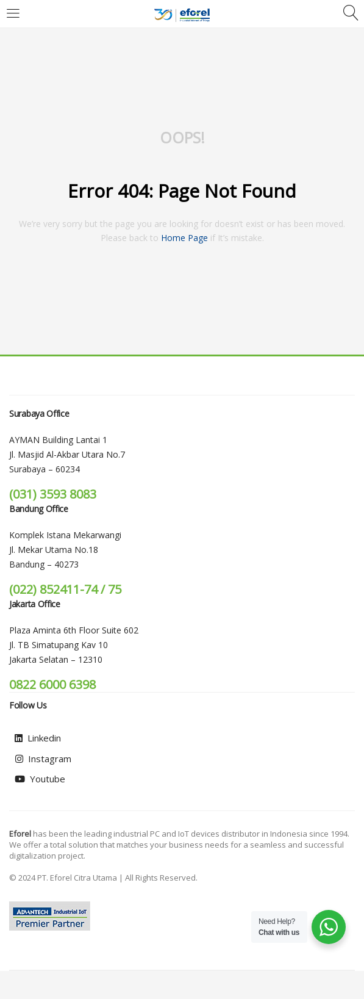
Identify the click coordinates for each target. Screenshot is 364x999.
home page (184, 237)
